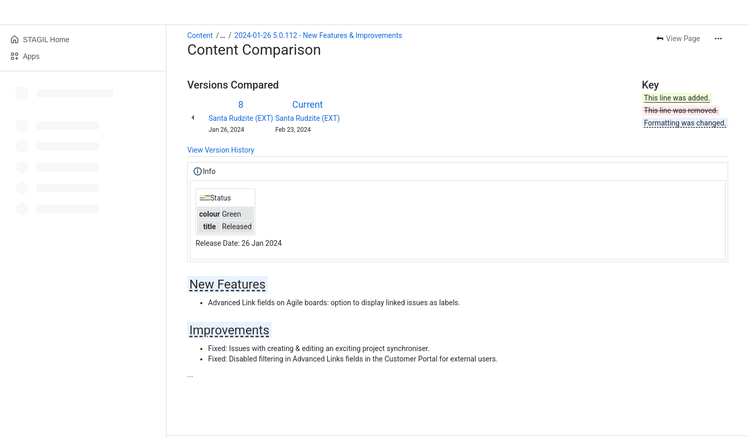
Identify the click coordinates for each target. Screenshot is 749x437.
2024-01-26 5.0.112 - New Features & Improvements (319, 35)
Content (200, 35)
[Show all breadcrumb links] (222, 35)
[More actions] (718, 38)
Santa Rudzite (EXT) (241, 118)
